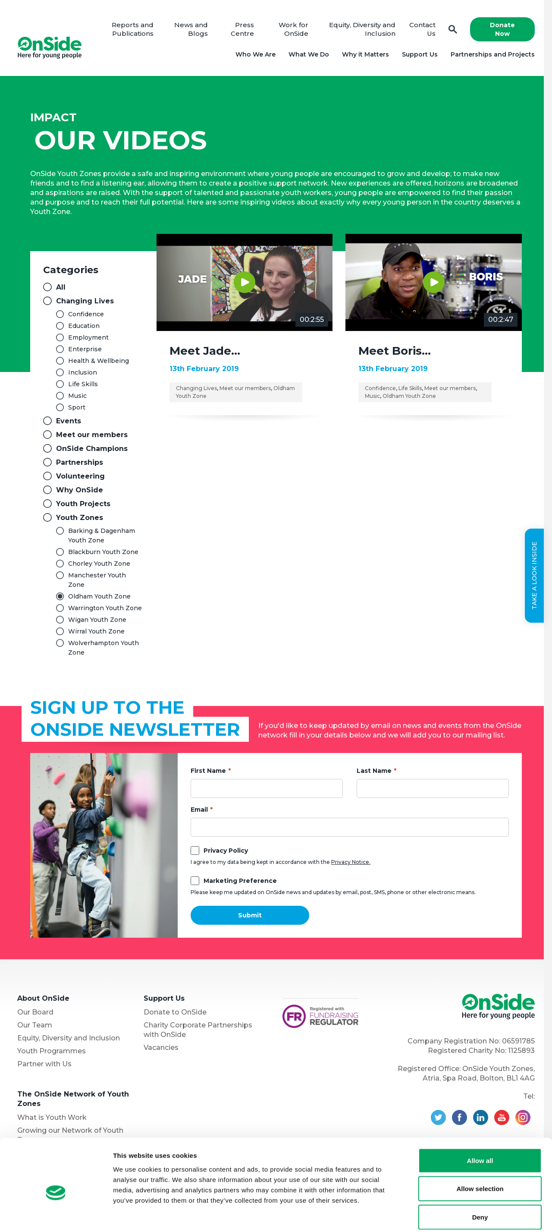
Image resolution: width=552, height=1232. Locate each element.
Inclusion (82, 372)
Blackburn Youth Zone (103, 552)
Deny (480, 1175)
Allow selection (479, 1147)
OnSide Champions (92, 448)
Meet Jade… (204, 351)
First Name (208, 771)
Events (68, 421)
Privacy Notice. (350, 862)
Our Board (35, 1012)
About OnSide (43, 998)
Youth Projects (83, 504)
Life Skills (83, 384)
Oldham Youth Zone (99, 596)
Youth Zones (79, 518)
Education (84, 326)
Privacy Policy (226, 850)
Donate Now (502, 29)
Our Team (34, 1025)
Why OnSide (79, 490)
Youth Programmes (51, 1051)
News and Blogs (191, 29)
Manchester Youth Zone (97, 580)
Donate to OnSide (175, 1012)
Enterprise (85, 349)
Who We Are (255, 54)
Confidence (86, 314)
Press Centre (242, 29)
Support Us (420, 54)
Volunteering (80, 476)
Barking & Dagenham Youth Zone (101, 535)
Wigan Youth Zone (97, 620)
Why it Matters (365, 54)
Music (77, 396)
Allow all (480, 1118)
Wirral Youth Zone (96, 631)
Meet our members (92, 435)
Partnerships (79, 462)
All (61, 287)
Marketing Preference (240, 881)
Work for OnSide (294, 29)
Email (199, 809)
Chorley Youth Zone (99, 563)
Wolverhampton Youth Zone (103, 647)
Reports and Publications (133, 29)
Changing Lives (85, 301)
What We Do (309, 54)
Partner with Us (44, 1064)
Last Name (374, 771)
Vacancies (161, 1047)
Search (452, 29)
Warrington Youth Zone (105, 608)
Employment (88, 337)
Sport (76, 407)
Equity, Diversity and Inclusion (68, 1038)
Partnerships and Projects (493, 54)
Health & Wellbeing (98, 361)
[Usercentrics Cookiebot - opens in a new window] (56, 1215)
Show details (453, 1215)
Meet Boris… (394, 351)
